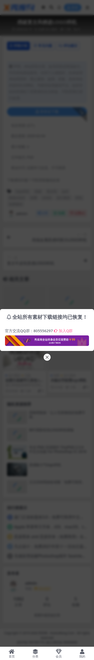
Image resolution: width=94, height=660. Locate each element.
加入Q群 (63, 330)
